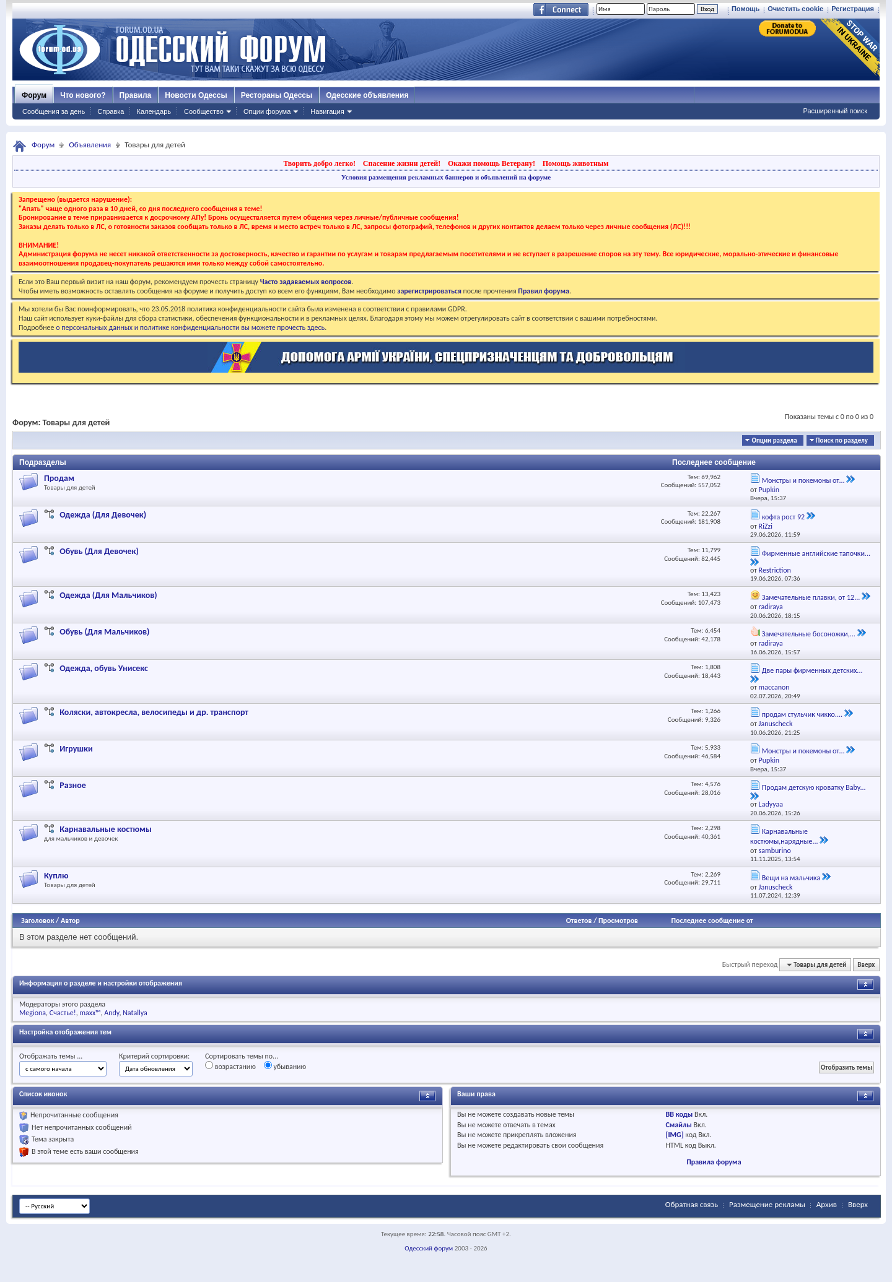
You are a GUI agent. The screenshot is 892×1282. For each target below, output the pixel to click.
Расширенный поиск (835, 111)
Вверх (866, 965)
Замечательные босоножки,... (808, 634)
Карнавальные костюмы (105, 829)
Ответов (579, 920)
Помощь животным (576, 163)
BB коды (679, 1114)
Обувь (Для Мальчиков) (104, 631)
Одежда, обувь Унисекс (103, 668)
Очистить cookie (795, 8)
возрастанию (230, 1066)
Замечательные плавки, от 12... (811, 597)
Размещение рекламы (767, 1204)
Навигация (327, 111)
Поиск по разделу (842, 440)
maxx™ (89, 1012)
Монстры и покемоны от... (803, 480)
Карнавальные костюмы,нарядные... (784, 836)
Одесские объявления (367, 95)
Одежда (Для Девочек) (102, 514)
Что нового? (82, 95)
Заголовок (37, 920)
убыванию (285, 1066)
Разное (72, 785)
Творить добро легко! (319, 163)
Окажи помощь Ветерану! (491, 163)
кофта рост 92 (783, 517)
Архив (826, 1204)
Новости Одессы (196, 95)
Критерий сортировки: (154, 1056)
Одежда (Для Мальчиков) (108, 595)
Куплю (56, 875)
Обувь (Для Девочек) (99, 551)
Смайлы (679, 1124)
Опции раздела (774, 440)
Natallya (135, 1012)
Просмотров (618, 920)
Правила (136, 95)
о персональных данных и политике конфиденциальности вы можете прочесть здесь (190, 327)
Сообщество (204, 111)
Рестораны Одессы (277, 95)
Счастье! (63, 1012)
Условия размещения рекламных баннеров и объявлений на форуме (446, 177)
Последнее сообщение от (712, 920)
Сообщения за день (53, 111)
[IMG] (675, 1134)
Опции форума (267, 111)
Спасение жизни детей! (401, 163)
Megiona (32, 1012)
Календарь (153, 111)
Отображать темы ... (50, 1056)
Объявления (90, 144)
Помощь (745, 8)
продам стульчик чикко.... (802, 714)
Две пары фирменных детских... (812, 670)
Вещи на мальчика (791, 877)
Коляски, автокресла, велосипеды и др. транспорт (153, 712)
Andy (111, 1012)
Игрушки (76, 748)
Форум (34, 95)
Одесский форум (428, 1248)
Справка (110, 111)
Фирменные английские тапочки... (816, 553)
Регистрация (852, 8)
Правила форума (713, 1162)
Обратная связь (691, 1204)
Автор (70, 920)
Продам (59, 478)
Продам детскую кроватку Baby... (814, 787)
